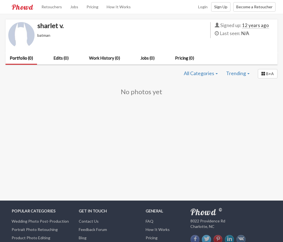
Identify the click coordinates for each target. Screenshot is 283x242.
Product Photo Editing (31, 237)
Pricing (92, 6)
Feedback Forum (93, 229)
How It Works (119, 6)
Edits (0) (61, 58)
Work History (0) (104, 58)
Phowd (22, 6)
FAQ (149, 221)
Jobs (74, 6)
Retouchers (51, 6)
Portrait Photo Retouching (35, 229)
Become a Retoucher (254, 6)
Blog (83, 237)
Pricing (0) (184, 58)
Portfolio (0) (21, 58)
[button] (267, 73)
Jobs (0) (147, 58)
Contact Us (89, 221)
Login (203, 6)
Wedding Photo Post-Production (40, 221)
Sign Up (220, 6)
